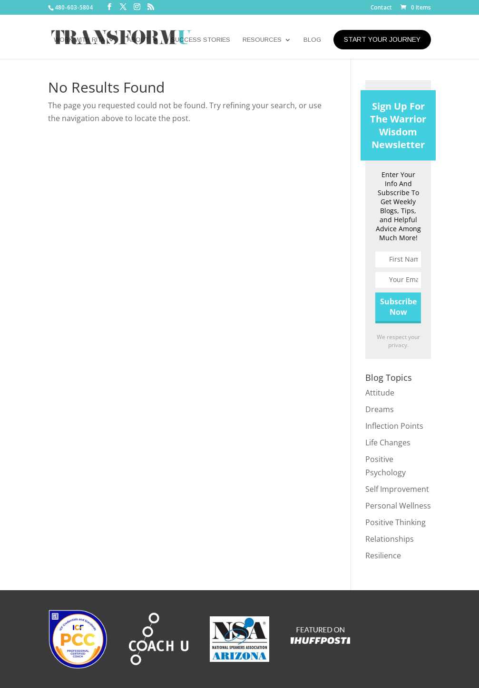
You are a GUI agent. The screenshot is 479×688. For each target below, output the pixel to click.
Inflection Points (394, 426)
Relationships (389, 539)
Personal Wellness (398, 505)
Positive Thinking (395, 522)
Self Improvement (397, 489)
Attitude (379, 392)
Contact (381, 8)
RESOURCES (262, 40)
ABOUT (138, 40)
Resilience (383, 555)
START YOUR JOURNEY (382, 39)
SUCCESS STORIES (200, 40)
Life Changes (388, 442)
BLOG (312, 40)
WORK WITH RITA (79, 40)
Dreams (379, 409)
